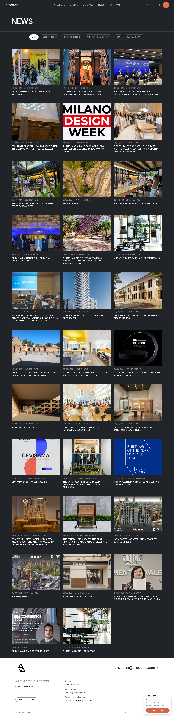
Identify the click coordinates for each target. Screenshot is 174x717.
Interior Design (72, 37)
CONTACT (114, 5)
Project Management (98, 37)
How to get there (27, 700)
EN (153, 5)
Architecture (50, 37)
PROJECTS (59, 5)
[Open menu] (166, 5)
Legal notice (123, 713)
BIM (118, 37)
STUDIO (74, 5)
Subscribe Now (25, 686)
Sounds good (157, 710)
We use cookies (152, 700)
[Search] (159, 4)
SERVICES (88, 5)
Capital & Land (134, 37)
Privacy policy (140, 713)
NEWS (101, 5)
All (34, 37)
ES (148, 5)
